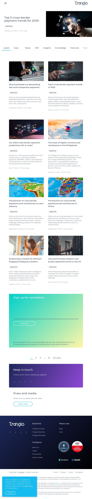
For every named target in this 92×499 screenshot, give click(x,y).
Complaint (79, 472)
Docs (61, 432)
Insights (47, 48)
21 (49, 358)
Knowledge (60, 48)
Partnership (36, 454)
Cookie (70, 472)
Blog (61, 429)
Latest (6, 48)
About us (35, 447)
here (79, 479)
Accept (10, 493)
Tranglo (21, 472)
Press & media (37, 457)
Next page (57, 358)
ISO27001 (57, 483)
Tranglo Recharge (38, 435)
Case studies (17, 48)
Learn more (23, 404)
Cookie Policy (28, 486)
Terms (56, 472)
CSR (37, 48)
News (27, 48)
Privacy (63, 472)
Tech (85, 48)
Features (74, 48)
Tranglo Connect (38, 429)
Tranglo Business (38, 432)
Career (34, 451)
